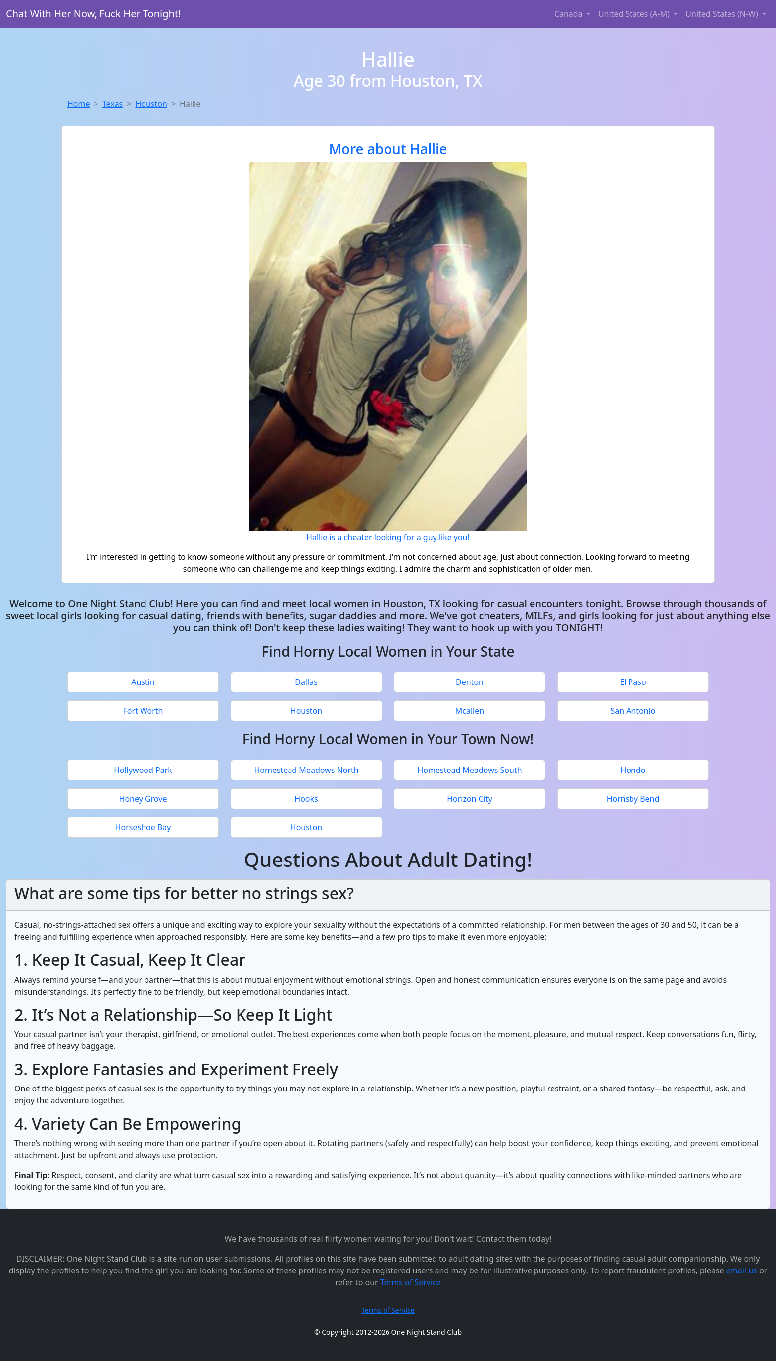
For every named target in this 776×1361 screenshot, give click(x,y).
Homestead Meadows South (469, 770)
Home (78, 103)
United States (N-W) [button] (722, 13)
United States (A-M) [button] (635, 13)
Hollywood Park (143, 770)
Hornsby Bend (633, 798)
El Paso (633, 682)
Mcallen (469, 710)
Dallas (306, 682)
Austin (143, 682)
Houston (151, 103)
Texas (112, 103)
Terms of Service (410, 1282)
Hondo (633, 770)
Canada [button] (569, 13)
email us (741, 1270)
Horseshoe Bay (143, 827)
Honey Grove (143, 798)
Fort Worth (143, 710)
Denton (470, 682)
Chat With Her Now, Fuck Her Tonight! (93, 13)
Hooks (306, 798)
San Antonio (632, 710)
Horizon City (469, 798)
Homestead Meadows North (306, 770)
